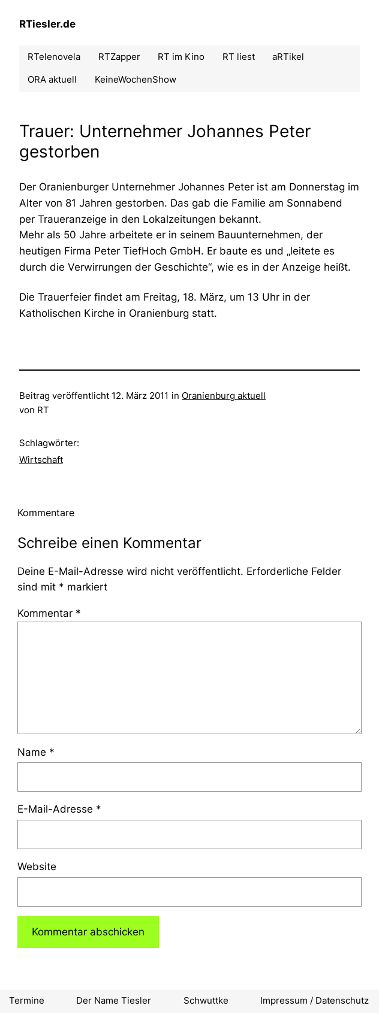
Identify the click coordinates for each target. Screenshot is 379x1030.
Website (36, 867)
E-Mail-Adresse (59, 809)
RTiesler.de (47, 24)
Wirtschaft (41, 460)
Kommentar (49, 613)
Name (36, 752)
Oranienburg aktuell (224, 395)
